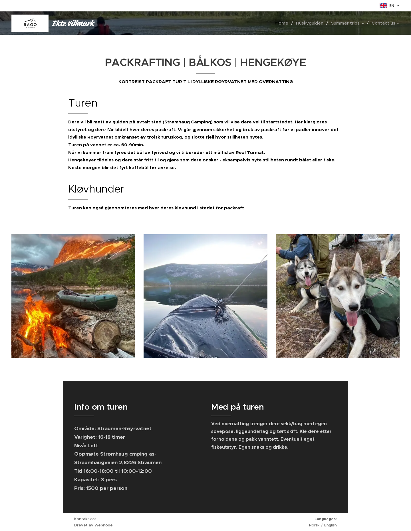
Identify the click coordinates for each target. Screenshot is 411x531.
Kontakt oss (85, 518)
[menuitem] (283, 23)
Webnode (103, 525)
